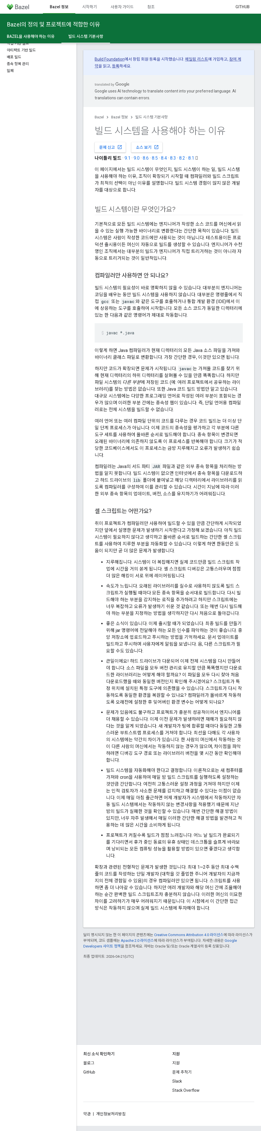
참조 (151, 7)
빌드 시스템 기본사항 (151, 117)
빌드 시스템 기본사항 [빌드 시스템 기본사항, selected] (85, 36)
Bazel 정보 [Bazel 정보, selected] (59, 7)
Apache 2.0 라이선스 (137, 940)
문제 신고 (110, 147)
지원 (176, 1063)
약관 (87, 1114)
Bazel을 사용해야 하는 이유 (31, 36)
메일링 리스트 (196, 59)
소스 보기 (147, 147)
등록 (115, 66)
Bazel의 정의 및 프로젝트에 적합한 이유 (53, 24)
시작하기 (89, 7)
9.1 (127, 158)
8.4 (164, 158)
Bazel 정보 (119, 117)
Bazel (99, 117)
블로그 (88, 1063)
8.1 (191, 158)
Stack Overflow (186, 1090)
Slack (177, 1081)
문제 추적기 (182, 1072)
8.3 (173, 158)
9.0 (137, 158)
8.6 (146, 158)
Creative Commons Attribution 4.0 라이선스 (188, 935)
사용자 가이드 (122, 7)
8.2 (182, 158)
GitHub (242, 7)
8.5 (155, 158)
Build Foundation (110, 59)
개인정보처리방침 (111, 1114)
